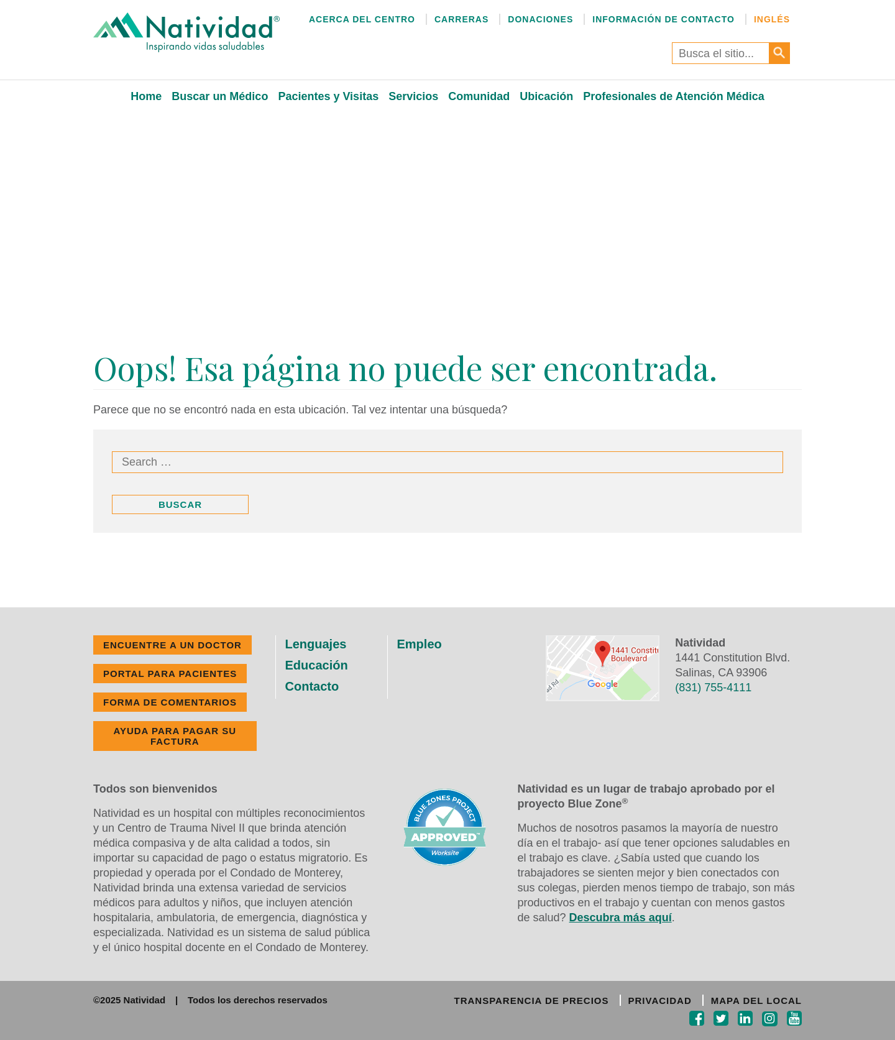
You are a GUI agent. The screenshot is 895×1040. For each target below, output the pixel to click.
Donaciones (540, 19)
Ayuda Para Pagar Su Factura (174, 736)
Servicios (413, 96)
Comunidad (479, 96)
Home (146, 96)
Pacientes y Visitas (328, 96)
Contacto (312, 686)
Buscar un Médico (220, 96)
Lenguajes (316, 644)
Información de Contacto (663, 19)
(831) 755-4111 (713, 687)
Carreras (461, 19)
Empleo (419, 644)
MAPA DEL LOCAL (756, 1000)
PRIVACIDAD (660, 1000)
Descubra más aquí (620, 917)
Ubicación (546, 96)
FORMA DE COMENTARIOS (170, 702)
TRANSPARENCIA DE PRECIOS (531, 1000)
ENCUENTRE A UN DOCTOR (172, 645)
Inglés (772, 19)
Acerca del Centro (362, 19)
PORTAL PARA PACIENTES (170, 673)
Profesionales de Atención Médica (673, 96)
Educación (316, 665)
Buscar (180, 504)
